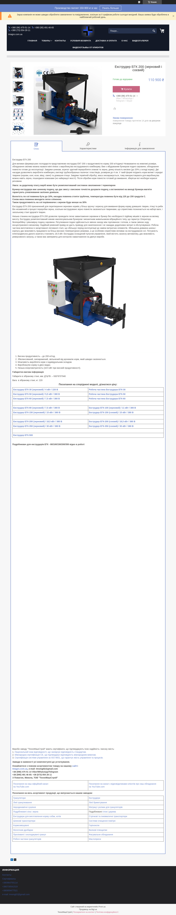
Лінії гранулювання (22, 802)
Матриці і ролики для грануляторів (106, 807)
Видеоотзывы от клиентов (88, 47)
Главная (32, 41)
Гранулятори (19, 798)
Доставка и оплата (106, 41)
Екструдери (94, 798)
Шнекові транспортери (24, 821)
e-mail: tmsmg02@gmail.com (16, 894)
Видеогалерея (140, 41)
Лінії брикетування (98, 802)
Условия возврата (80, 41)
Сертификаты (9, 879)
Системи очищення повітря (102, 821)
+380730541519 (10, 886)
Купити (128, 89)
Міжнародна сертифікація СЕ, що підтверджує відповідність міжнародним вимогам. (55, 755)
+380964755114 (10, 882)
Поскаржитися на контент (83, 912)
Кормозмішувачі (21, 825)
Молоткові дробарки (23, 830)
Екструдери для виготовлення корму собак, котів (37, 816)
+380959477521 (10, 890)
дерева (112, 811)
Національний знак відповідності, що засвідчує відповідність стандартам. (50, 752)
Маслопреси (95, 839)
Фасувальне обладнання (101, 834)
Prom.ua (102, 907)
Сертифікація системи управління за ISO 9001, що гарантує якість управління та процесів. (59, 757)
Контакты (60, 41)
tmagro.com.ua (19, 769)
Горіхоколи (94, 825)
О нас (124, 41)
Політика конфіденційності (107, 912)
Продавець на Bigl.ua (88, 909)
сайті (74, 766)
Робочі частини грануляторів (27, 839)
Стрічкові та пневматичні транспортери (108, 816)
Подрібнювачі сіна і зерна (25, 811)
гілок (105, 811)
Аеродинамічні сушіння (24, 807)
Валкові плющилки (98, 830)
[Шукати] (154, 31)
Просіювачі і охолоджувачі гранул (29, 834)
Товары (46, 41)
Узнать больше (110, 8)
